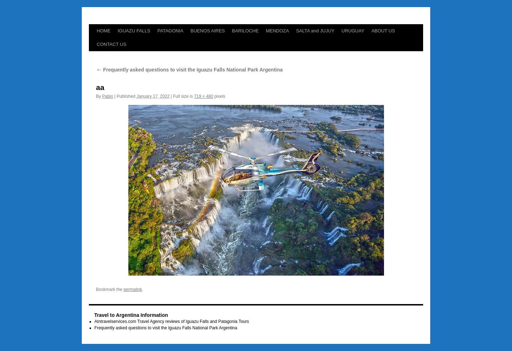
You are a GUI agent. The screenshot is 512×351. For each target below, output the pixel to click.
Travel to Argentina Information (131, 315)
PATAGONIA (170, 30)
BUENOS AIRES (208, 30)
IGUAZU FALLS (134, 30)
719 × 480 (203, 96)
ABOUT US (383, 30)
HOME (104, 30)
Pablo (107, 96)
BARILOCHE (245, 30)
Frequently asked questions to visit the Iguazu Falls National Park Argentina (189, 70)
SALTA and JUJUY (315, 30)
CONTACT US (111, 44)
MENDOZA (277, 30)
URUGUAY (353, 30)
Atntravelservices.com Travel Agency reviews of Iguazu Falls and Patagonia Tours (172, 321)
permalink (132, 289)
